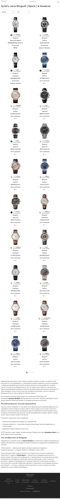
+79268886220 (32, 1)
